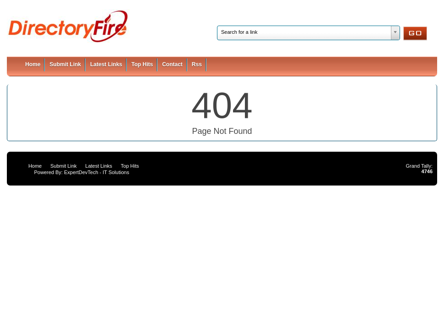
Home (32, 64)
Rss (197, 64)
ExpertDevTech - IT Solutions (96, 172)
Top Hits (142, 64)
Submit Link (65, 64)
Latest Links (106, 64)
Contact (172, 64)
